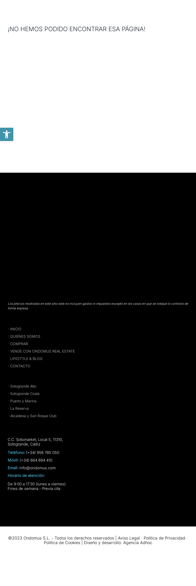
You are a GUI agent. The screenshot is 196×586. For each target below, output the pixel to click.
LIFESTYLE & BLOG (26, 358)
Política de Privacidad (164, 538)
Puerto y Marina (23, 401)
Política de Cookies (62, 542)
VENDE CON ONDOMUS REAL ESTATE (42, 351)
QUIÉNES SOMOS (25, 336)
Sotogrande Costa (25, 393)
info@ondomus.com (37, 468)
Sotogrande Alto (23, 386)
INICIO (15, 329)
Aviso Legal (129, 538)
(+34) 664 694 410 (36, 460)
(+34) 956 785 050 (42, 452)
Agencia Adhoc (137, 542)
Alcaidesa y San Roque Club (33, 416)
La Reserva (19, 408)
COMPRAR (19, 344)
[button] (6, 134)
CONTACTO (20, 366)
